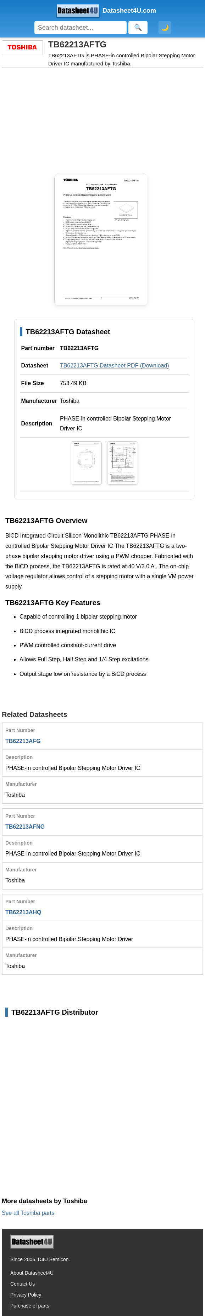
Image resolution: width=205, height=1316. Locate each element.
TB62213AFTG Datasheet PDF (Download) (114, 366)
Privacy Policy (25, 1295)
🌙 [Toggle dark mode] (165, 27)
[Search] (80, 27)
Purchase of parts (29, 1306)
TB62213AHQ (23, 912)
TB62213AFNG (25, 827)
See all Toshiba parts (28, 1213)
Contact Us (22, 1284)
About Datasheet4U (32, 1273)
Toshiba (69, 401)
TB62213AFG (23, 741)
